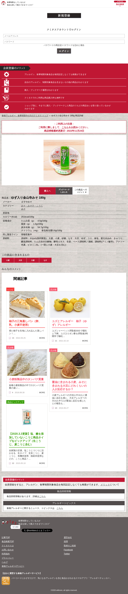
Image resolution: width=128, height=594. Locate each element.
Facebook (68, 550)
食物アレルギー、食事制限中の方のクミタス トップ (25, 115)
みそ (23, 209)
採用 (66, 541)
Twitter (67, 554)
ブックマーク (64, 190)
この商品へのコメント (80, 190)
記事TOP (6, 537)
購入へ (47, 190)
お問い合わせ (8, 550)
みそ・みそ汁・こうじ (32, 206)
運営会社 (68, 537)
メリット (105, 484)
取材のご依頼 (70, 545)
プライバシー (8, 558)
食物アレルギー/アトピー (13, 566)
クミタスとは (8, 545)
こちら (65, 127)
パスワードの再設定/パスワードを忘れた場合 (64, 45)
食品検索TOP (8, 541)
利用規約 (6, 554)
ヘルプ (5, 562)
